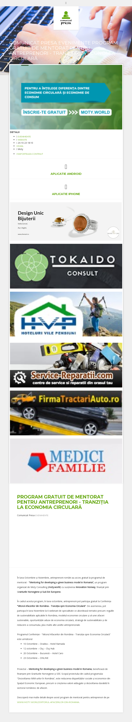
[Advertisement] (74, 539)
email (20, 146)
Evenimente (24, 136)
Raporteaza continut (29, 154)
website (22, 139)
